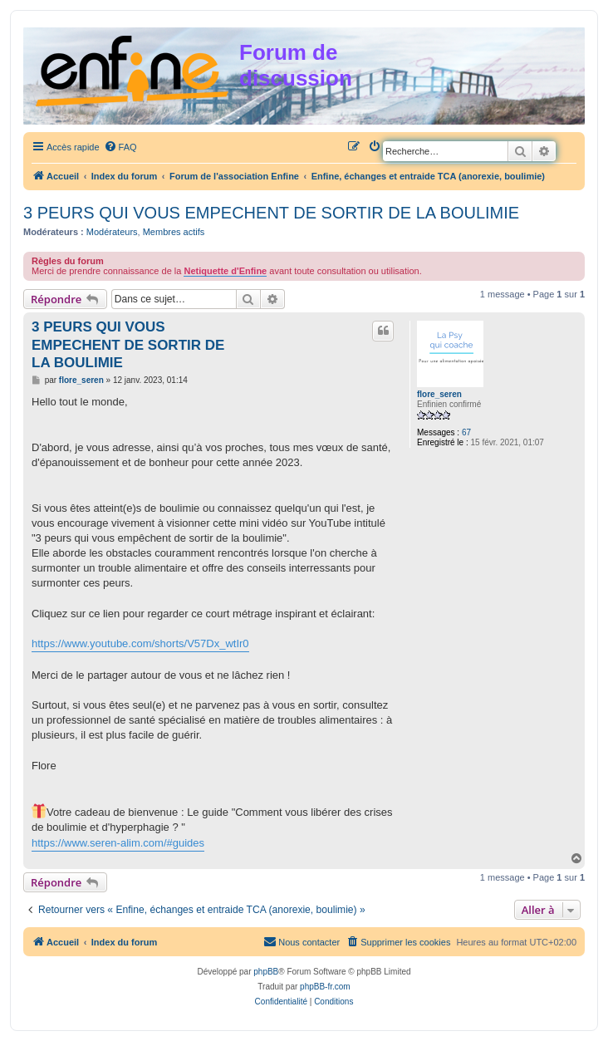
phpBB (265, 971)
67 (466, 432)
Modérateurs (112, 232)
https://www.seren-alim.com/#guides (118, 843)
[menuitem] (120, 147)
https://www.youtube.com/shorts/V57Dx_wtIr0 (140, 643)
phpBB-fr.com (325, 986)
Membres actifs (174, 232)
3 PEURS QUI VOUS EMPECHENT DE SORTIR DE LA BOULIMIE (271, 213)
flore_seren (439, 394)
